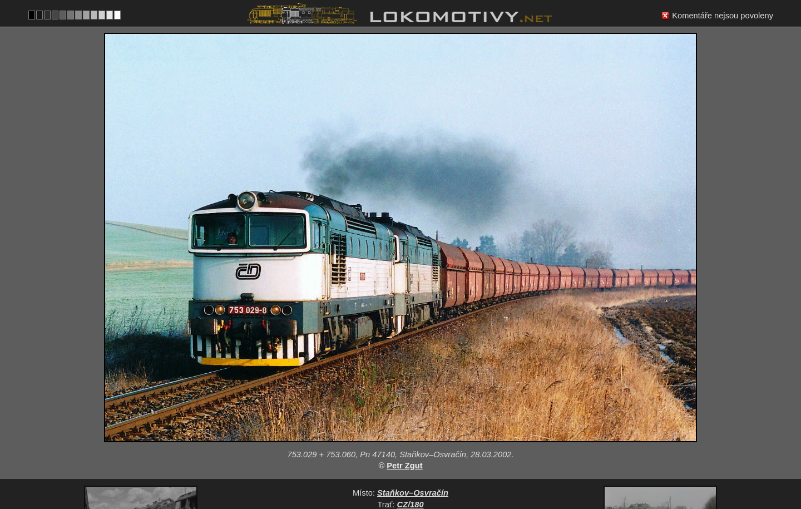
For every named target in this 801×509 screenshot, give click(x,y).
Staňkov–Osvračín (412, 406)
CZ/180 (410, 417)
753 (427, 463)
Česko (394, 463)
